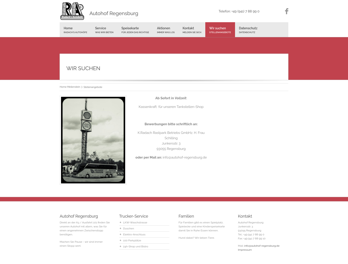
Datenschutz (248, 30)
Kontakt (192, 30)
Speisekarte (135, 30)
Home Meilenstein (70, 86)
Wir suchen (220, 30)
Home (75, 30)
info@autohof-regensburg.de (262, 245)
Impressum (245, 249)
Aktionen (165, 30)
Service (104, 30)
